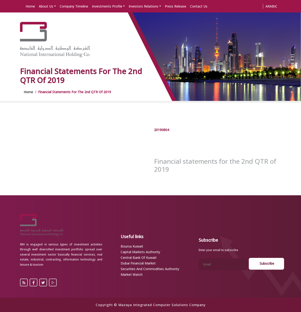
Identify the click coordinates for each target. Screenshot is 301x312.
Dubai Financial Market (138, 263)
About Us (46, 6)
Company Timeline (74, 6)
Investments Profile (107, 6)
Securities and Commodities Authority (150, 269)
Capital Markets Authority (140, 252)
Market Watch (132, 274)
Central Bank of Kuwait (139, 257)
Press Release (175, 6)
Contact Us (198, 6)
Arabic (271, 6)
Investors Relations (143, 6)
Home (30, 6)
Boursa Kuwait (132, 246)
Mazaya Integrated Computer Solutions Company (162, 305)
